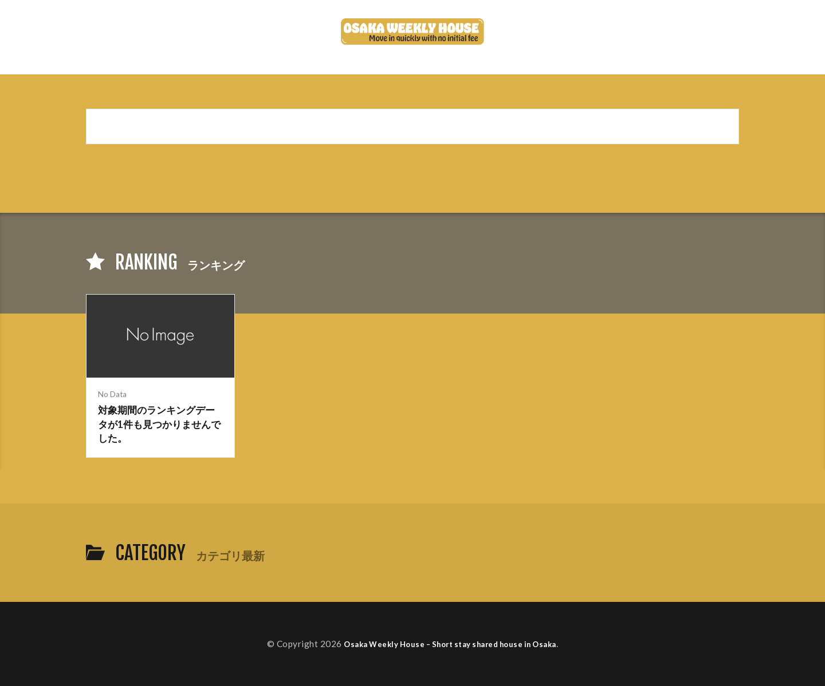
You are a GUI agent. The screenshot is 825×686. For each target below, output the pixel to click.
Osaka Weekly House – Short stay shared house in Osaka (450, 644)
